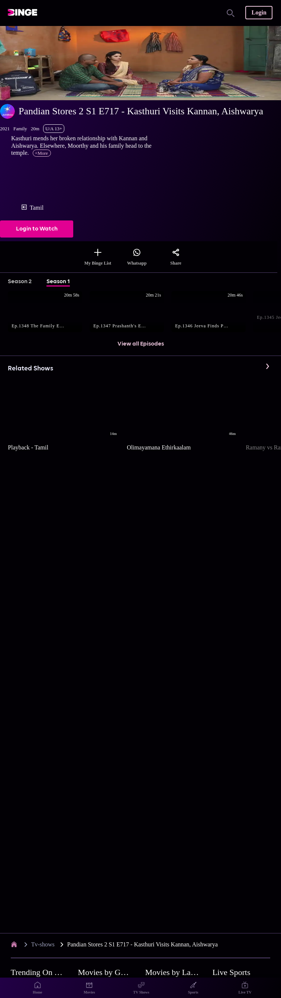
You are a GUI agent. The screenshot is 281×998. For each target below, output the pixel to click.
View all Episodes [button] (140, 344)
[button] (49, 312)
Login (259, 12)
